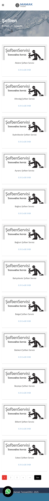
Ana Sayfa (5, 26)
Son (37, 477)
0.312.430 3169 (24, 69)
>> (30, 477)
